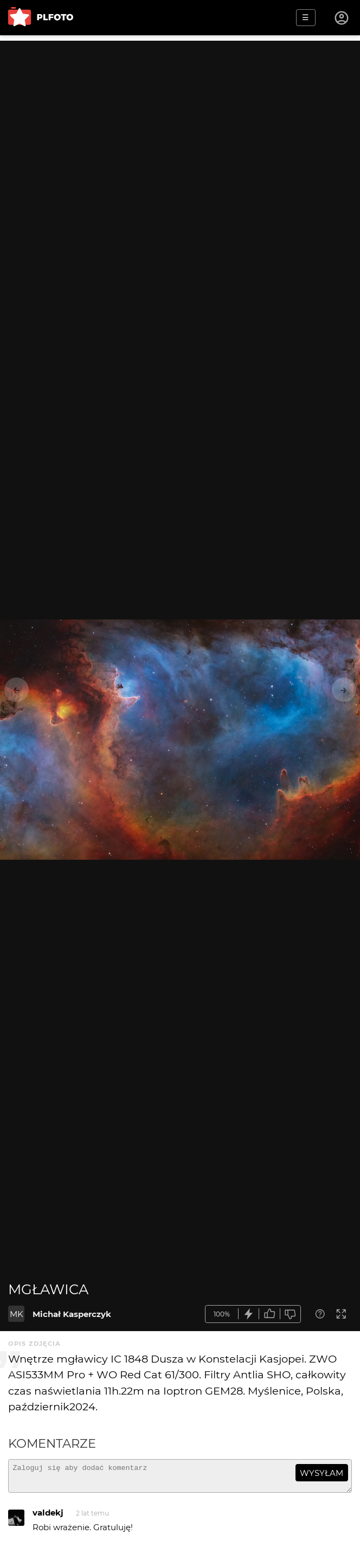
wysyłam (321, 1473)
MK (16, 1314)
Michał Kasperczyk (72, 1314)
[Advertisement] (180, 117)
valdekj (48, 1517)
